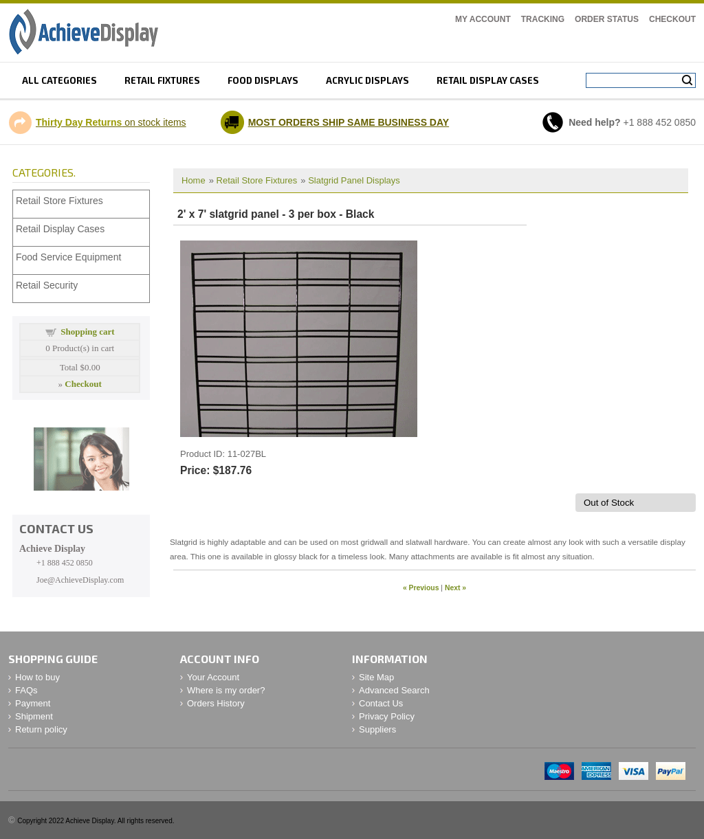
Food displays (263, 80)
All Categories (59, 80)
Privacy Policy (387, 716)
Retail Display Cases (60, 228)
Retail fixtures (162, 80)
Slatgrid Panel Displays (354, 180)
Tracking (542, 19)
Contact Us (381, 703)
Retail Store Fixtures (257, 180)
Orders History (216, 703)
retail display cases (488, 80)
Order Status (607, 19)
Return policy (41, 729)
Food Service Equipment (68, 256)
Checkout (672, 19)
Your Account (213, 677)
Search (687, 80)
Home (194, 180)
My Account (483, 19)
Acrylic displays (367, 80)
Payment (32, 703)
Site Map (376, 677)
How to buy (37, 677)
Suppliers (377, 729)
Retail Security (47, 285)
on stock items (111, 122)
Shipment (34, 716)
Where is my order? (226, 690)
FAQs (26, 690)
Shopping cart (87, 331)
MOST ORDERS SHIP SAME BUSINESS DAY (349, 122)
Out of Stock (609, 502)
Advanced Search (394, 690)
